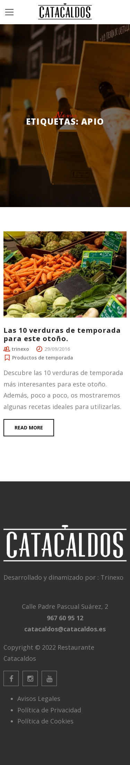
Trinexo (112, 577)
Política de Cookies (45, 721)
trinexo (20, 349)
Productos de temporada (42, 357)
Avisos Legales (38, 698)
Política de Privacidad (49, 710)
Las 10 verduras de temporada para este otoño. (62, 334)
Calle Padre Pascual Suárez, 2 (65, 606)
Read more (29, 427)
